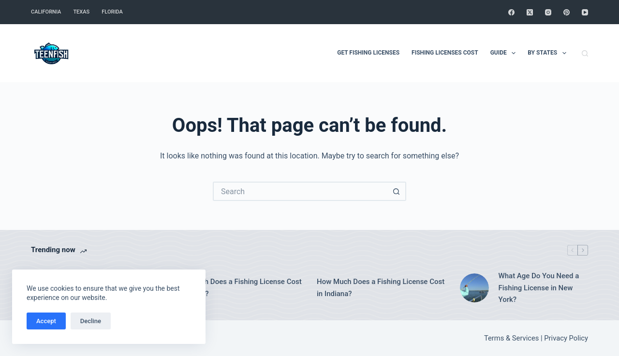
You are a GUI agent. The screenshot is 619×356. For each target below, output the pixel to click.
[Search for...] (300, 191)
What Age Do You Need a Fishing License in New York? (539, 287)
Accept (46, 321)
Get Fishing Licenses (368, 52)
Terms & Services (511, 338)
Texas (81, 12)
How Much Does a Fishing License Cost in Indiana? (380, 287)
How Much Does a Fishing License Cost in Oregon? (238, 287)
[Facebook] (511, 12)
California (46, 12)
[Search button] (396, 191)
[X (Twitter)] (530, 12)
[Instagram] (548, 12)
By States (549, 53)
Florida (112, 12)
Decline (90, 321)
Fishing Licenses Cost (445, 52)
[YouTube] (585, 12)
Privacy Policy (566, 338)
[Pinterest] (566, 12)
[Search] (585, 53)
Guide (505, 53)
